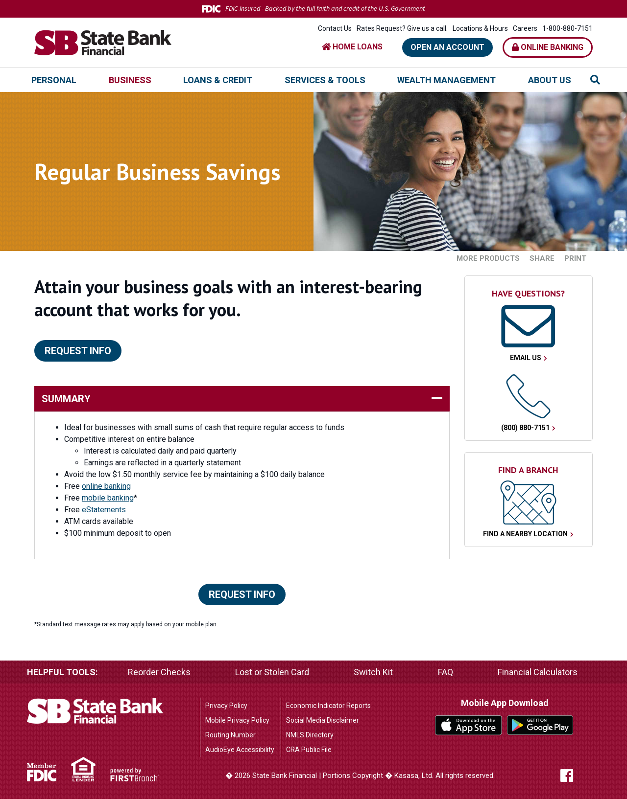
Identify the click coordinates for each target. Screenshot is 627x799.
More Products (488, 258)
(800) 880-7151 (525, 428)
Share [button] (542, 258)
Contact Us (335, 28)
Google (540, 725)
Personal (53, 80)
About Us (549, 80)
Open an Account (447, 47)
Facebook (576, 775)
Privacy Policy (226, 705)
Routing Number (230, 734)
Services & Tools (325, 80)
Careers (525, 28)
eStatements (104, 509)
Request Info (78, 351)
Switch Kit (373, 672)
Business (130, 80)
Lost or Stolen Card (272, 672)
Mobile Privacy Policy (237, 720)
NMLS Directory (310, 734)
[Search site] (595, 79)
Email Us (525, 358)
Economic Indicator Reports (328, 705)
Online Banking (547, 47)
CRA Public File (309, 749)
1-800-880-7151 (567, 28)
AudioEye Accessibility (239, 749)
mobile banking (108, 497)
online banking (106, 486)
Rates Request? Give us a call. (402, 28)
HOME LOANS (352, 46)
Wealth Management (446, 80)
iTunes (468, 725)
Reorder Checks (159, 672)
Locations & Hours (480, 28)
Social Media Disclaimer (322, 720)
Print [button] (575, 258)
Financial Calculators (538, 672)
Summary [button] (66, 399)
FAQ (445, 672)
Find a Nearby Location (525, 534)
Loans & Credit (217, 80)
